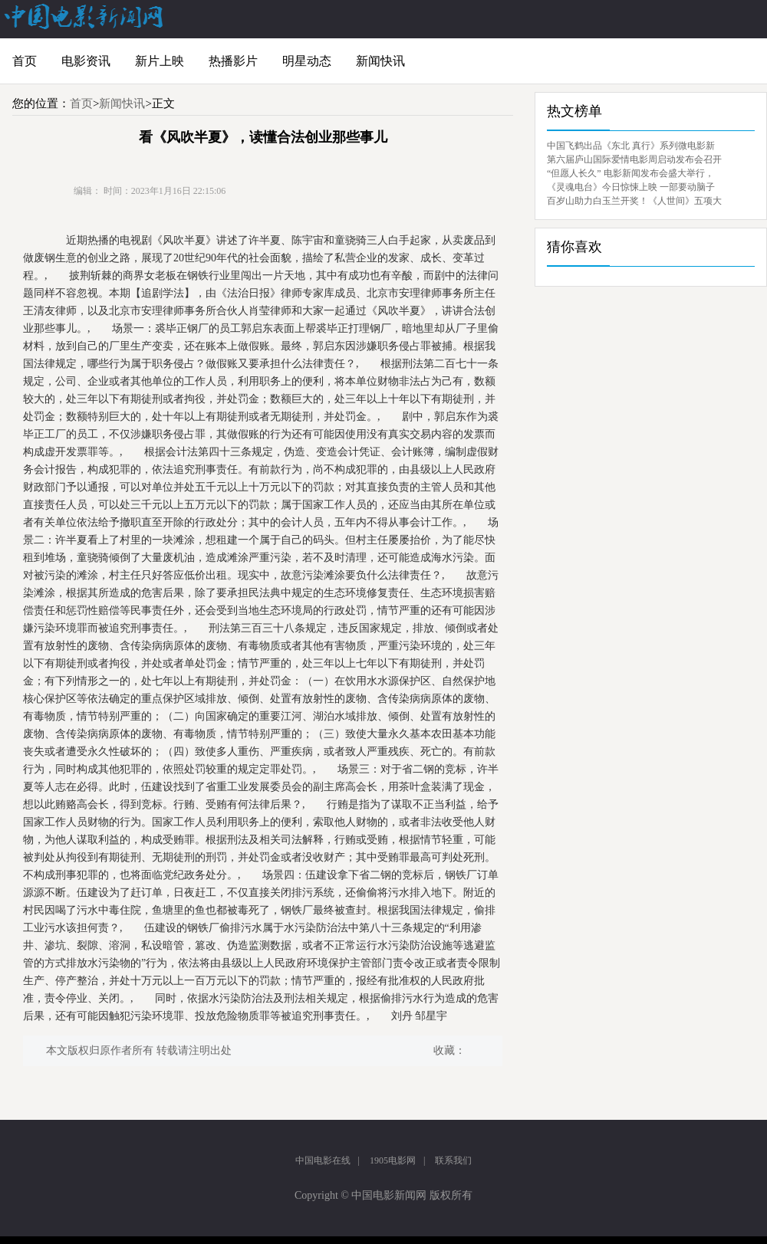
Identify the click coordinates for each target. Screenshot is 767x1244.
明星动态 (306, 60)
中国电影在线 (323, 1160)
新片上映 (159, 60)
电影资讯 (85, 60)
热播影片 (233, 60)
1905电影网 (393, 1160)
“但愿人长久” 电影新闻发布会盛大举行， (630, 173)
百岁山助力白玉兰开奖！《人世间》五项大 (634, 200)
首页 (24, 60)
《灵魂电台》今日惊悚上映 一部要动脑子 (631, 187)
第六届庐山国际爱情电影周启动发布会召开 (634, 159)
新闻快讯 (380, 60)
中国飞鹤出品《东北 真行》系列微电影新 (631, 145)
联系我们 (453, 1160)
